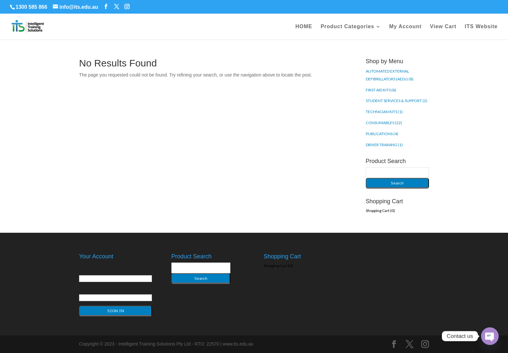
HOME (303, 26)
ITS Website (481, 26)
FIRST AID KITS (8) (381, 90)
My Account (405, 26)
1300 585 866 (31, 7)
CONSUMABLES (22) (384, 122)
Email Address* (95, 269)
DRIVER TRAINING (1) (384, 144)
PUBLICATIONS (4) (382, 133)
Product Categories (348, 26)
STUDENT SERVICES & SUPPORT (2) (396, 100)
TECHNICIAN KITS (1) (384, 111)
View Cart (443, 26)
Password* (91, 289)
